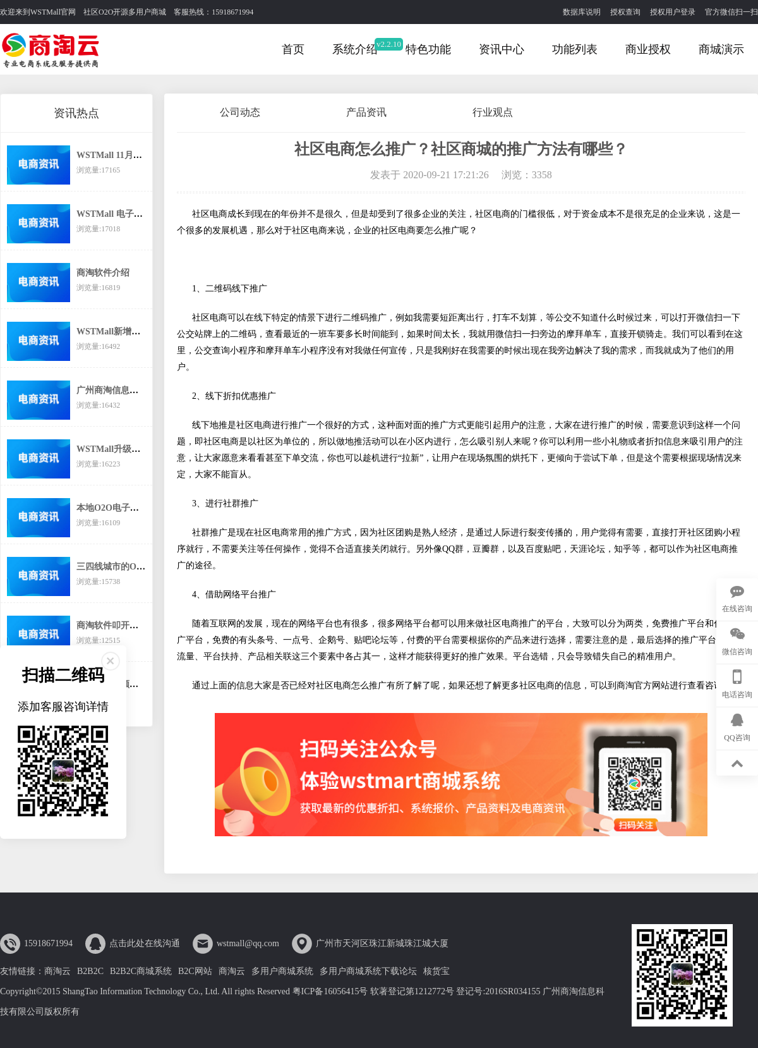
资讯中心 (501, 49)
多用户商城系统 (282, 971)
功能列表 (575, 49)
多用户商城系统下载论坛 (368, 971)
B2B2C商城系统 (141, 971)
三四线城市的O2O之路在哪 (129, 566)
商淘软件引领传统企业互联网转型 (142, 684)
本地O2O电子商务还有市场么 (134, 508)
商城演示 (721, 49)
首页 (293, 49)
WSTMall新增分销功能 (121, 331)
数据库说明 (582, 12)
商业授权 (648, 49)
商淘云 (57, 971)
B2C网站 (195, 971)
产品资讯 (366, 112)
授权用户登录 (672, 12)
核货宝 (436, 971)
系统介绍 (355, 49)
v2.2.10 (388, 44)
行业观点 (492, 112)
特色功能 (428, 49)
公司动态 (240, 112)
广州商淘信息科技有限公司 (129, 390)
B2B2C (90, 971)
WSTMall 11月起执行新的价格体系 (144, 155)
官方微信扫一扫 (731, 12)
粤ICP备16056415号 (330, 991)
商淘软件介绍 (102, 272)
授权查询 (625, 12)
